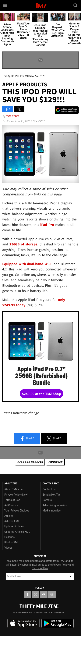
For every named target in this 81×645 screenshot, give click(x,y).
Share (27, 438)
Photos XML (11, 542)
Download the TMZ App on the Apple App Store (23, 623)
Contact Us (49, 489)
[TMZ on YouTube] (44, 594)
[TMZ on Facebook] (27, 594)
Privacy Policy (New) (16, 494)
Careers (47, 499)
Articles (8, 515)
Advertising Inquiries (55, 505)
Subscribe (70, 576)
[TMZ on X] (35, 594)
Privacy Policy (60, 564)
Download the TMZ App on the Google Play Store (57, 623)
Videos (8, 547)
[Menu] (5, 5)
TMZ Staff (12, 116)
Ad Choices (11, 505)
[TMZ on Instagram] (52, 594)
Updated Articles (14, 526)
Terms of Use (12, 499)
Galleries (9, 537)
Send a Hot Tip (51, 494)
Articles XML (11, 521)
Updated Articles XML (17, 531)
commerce (55, 462)
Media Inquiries (52, 510)
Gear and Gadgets (30, 462)
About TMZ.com (13, 489)
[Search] (75, 5)
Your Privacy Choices (16, 510)
